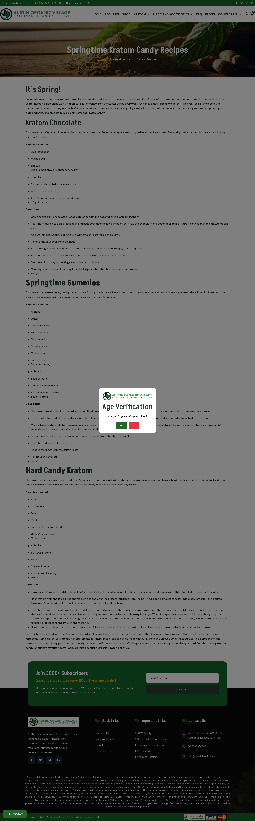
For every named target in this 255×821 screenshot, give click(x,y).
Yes (122, 425)
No (133, 425)
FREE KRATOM (15, 814)
